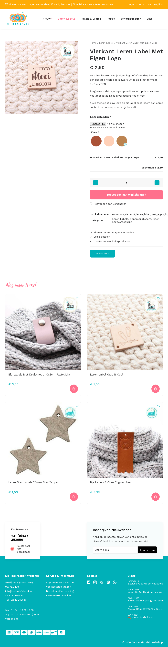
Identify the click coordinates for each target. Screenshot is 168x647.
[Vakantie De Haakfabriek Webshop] (145, 591)
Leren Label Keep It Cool (106, 374)
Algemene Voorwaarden (60, 582)
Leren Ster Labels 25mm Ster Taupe (33, 482)
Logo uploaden (100, 117)
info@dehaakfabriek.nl (18, 591)
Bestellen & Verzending (60, 591)
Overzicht (102, 253)
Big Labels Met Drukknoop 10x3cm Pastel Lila (39, 374)
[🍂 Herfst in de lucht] (145, 616)
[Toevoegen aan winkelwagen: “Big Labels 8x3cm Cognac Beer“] (155, 496)
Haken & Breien (91, 18)
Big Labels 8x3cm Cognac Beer (111, 482)
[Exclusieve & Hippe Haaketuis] (145, 583)
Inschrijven (147, 550)
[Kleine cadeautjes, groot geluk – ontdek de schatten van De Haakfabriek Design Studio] (145, 599)
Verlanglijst (155, 4)
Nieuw (46, 18)
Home (93, 42)
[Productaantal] (126, 182)
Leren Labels (66, 18)
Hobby (110, 18)
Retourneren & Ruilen (59, 595)
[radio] (96, 141)
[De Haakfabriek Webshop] (17, 19)
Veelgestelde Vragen (58, 586)
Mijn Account (137, 4)
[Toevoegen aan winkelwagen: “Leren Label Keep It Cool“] (155, 389)
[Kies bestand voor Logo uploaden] (126, 124)
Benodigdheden (130, 18)
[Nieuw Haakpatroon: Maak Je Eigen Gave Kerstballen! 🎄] (145, 608)
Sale (150, 18)
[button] (41, 77)
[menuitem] (137, 4)
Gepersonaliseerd (140, 219)
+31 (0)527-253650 (20, 538)
